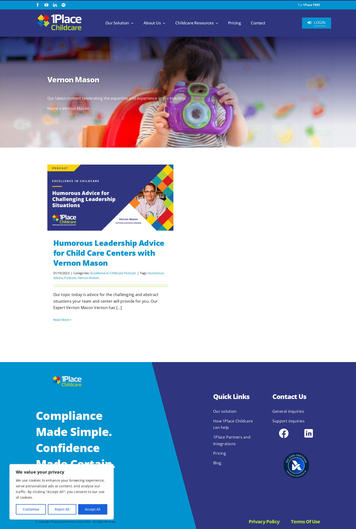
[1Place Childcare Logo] (59, 14)
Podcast (70, 278)
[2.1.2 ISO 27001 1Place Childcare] (296, 443)
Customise (31, 509)
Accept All (92, 509)
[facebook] (38, 5)
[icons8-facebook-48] (283, 429)
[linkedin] (55, 5)
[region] (61, 492)
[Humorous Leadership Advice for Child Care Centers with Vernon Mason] (110, 198)
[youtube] (46, 5)
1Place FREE (311, 5)
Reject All (62, 509)
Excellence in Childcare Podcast (113, 273)
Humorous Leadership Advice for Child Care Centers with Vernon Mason (109, 253)
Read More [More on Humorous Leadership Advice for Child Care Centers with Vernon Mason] (61, 320)
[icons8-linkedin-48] (308, 429)
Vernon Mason (88, 278)
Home (53, 108)
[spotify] (63, 5)
